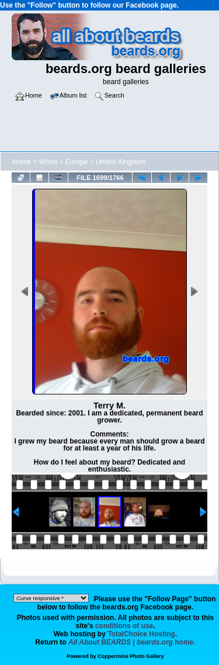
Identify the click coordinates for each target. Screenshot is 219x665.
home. (132, 642)
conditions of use (124, 626)
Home (21, 162)
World (48, 162)
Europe (76, 162)
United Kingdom (120, 162)
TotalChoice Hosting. (142, 634)
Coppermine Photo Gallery (131, 656)
